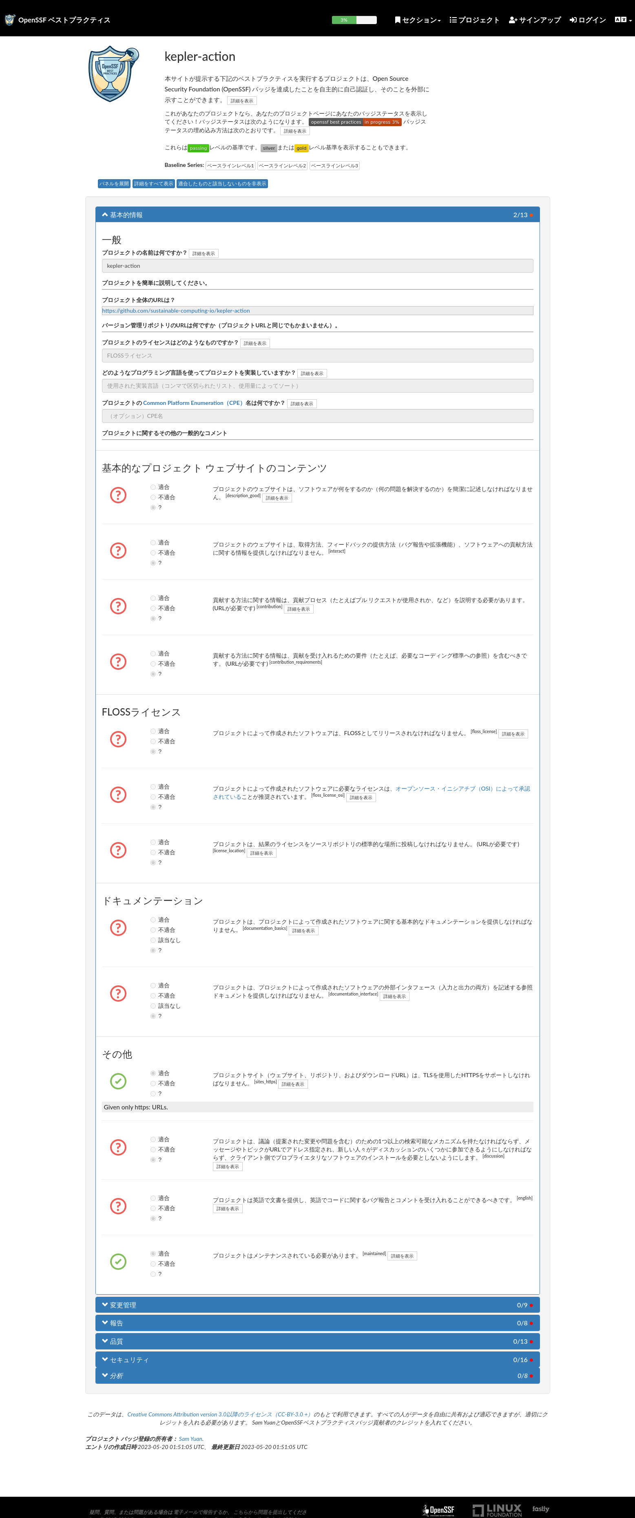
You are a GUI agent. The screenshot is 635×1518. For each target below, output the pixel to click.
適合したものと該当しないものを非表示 (222, 183)
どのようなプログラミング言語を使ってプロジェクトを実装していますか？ (199, 372)
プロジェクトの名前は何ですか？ (145, 252)
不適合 (160, 497)
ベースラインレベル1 (230, 165)
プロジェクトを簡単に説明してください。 (156, 282)
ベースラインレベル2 (282, 165)
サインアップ (535, 20)
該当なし (160, 940)
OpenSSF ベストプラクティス (64, 20)
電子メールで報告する (197, 1512)
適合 (160, 487)
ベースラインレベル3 (334, 165)
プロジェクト (475, 20)
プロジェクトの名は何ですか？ (193, 402)
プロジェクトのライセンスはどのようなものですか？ (170, 342)
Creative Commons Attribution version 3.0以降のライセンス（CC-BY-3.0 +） (220, 1414)
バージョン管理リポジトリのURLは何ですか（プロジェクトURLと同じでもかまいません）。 (221, 325)
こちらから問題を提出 (257, 1512)
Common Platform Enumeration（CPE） (194, 402)
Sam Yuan (190, 1438)
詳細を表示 (242, 100)
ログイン (588, 20)
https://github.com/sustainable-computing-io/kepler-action (176, 310)
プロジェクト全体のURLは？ (139, 299)
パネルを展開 (114, 183)
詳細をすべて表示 (153, 183)
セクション (418, 20)
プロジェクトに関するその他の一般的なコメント (165, 432)
